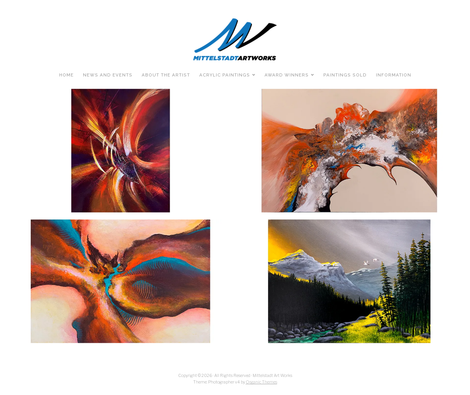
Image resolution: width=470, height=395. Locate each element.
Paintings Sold (345, 75)
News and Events (107, 75)
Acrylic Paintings (224, 75)
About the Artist (166, 75)
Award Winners (287, 75)
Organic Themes (261, 382)
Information (393, 75)
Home (66, 75)
